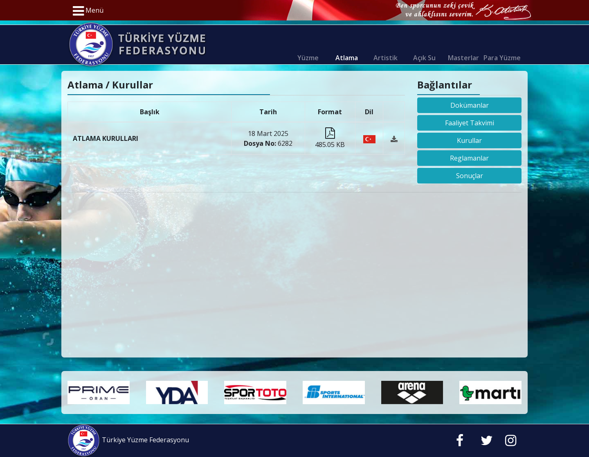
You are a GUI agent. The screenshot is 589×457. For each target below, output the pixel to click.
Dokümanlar (469, 105)
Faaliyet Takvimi (469, 122)
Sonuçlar (469, 175)
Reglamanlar (469, 158)
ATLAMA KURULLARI (105, 138)
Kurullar (469, 140)
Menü (88, 11)
